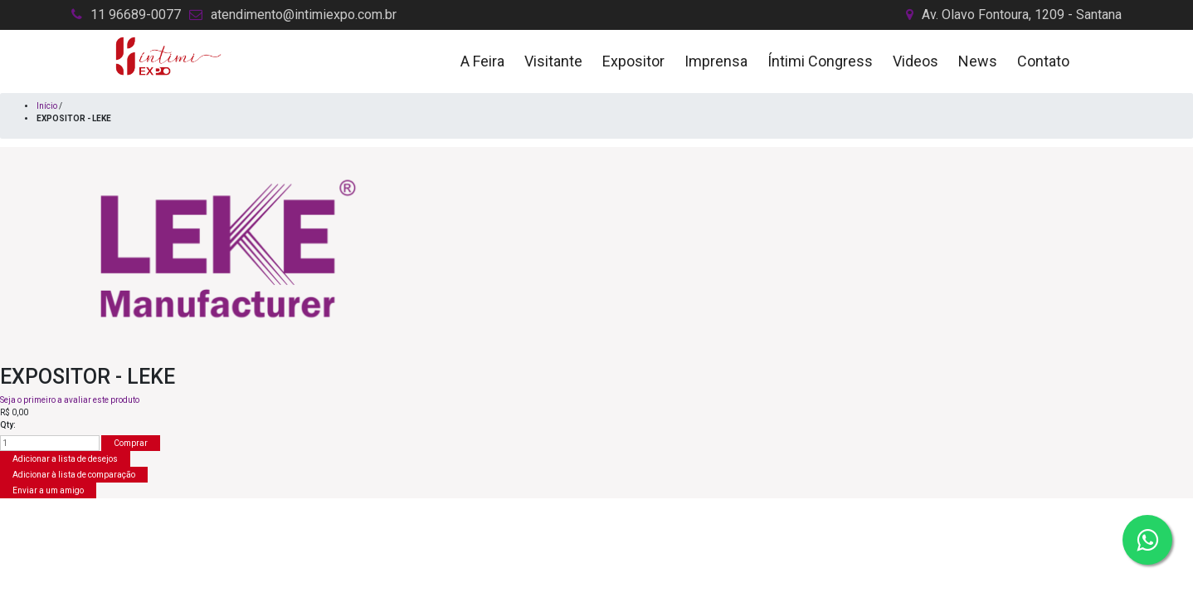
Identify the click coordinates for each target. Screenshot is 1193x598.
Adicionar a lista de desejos (65, 458)
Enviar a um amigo (48, 490)
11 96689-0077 (135, 14)
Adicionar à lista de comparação (73, 474)
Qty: (8, 424)
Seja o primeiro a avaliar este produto (69, 399)
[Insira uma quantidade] (50, 443)
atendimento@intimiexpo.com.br (304, 14)
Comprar (131, 443)
